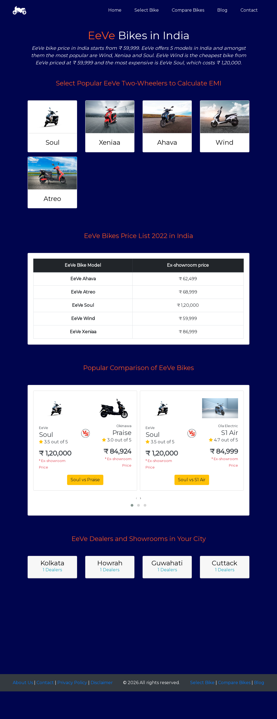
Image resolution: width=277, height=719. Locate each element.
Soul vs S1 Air (192, 479)
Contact (249, 10)
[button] (132, 505)
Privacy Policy (72, 682)
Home (114, 10)
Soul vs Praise (85, 479)
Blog (222, 10)
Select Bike (146, 10)
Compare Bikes (188, 10)
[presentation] (136, 498)
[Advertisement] (138, 633)
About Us (23, 682)
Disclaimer (102, 682)
